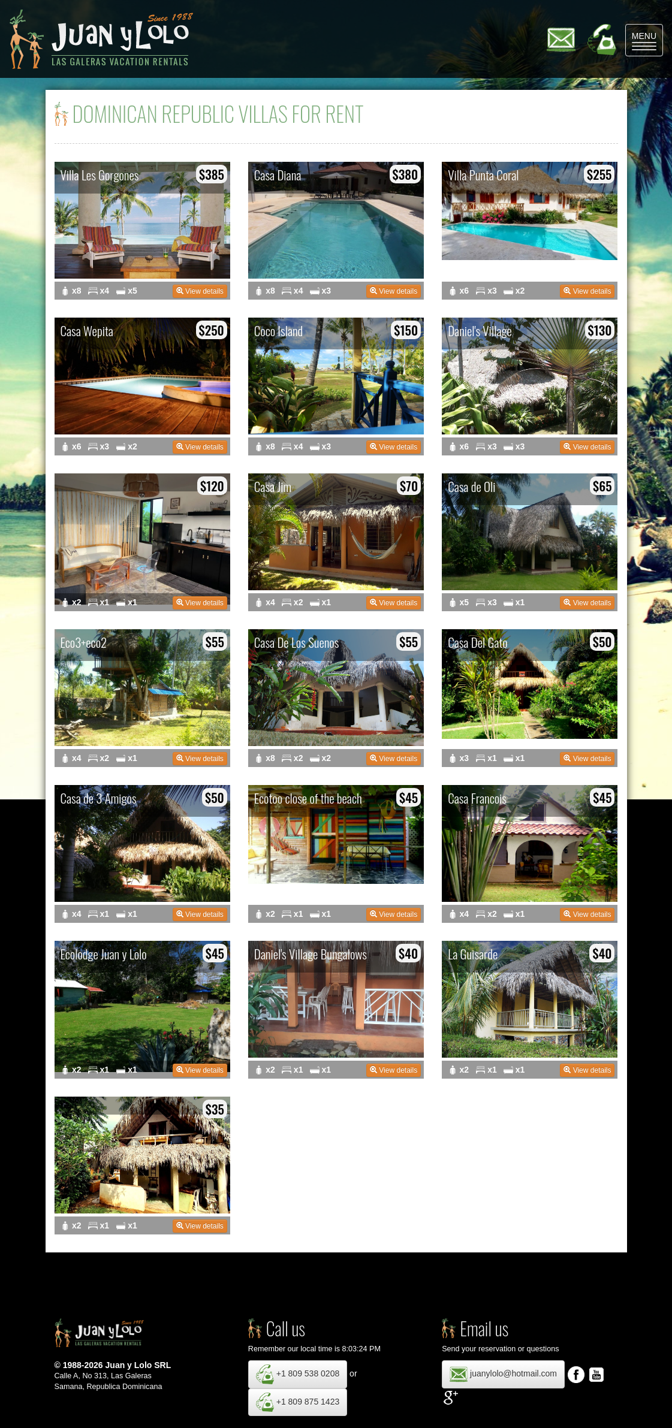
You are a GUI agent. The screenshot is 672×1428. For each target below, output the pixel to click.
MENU (647, 40)
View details (200, 291)
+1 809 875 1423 (297, 1402)
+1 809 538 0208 (297, 1374)
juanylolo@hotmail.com (503, 1374)
